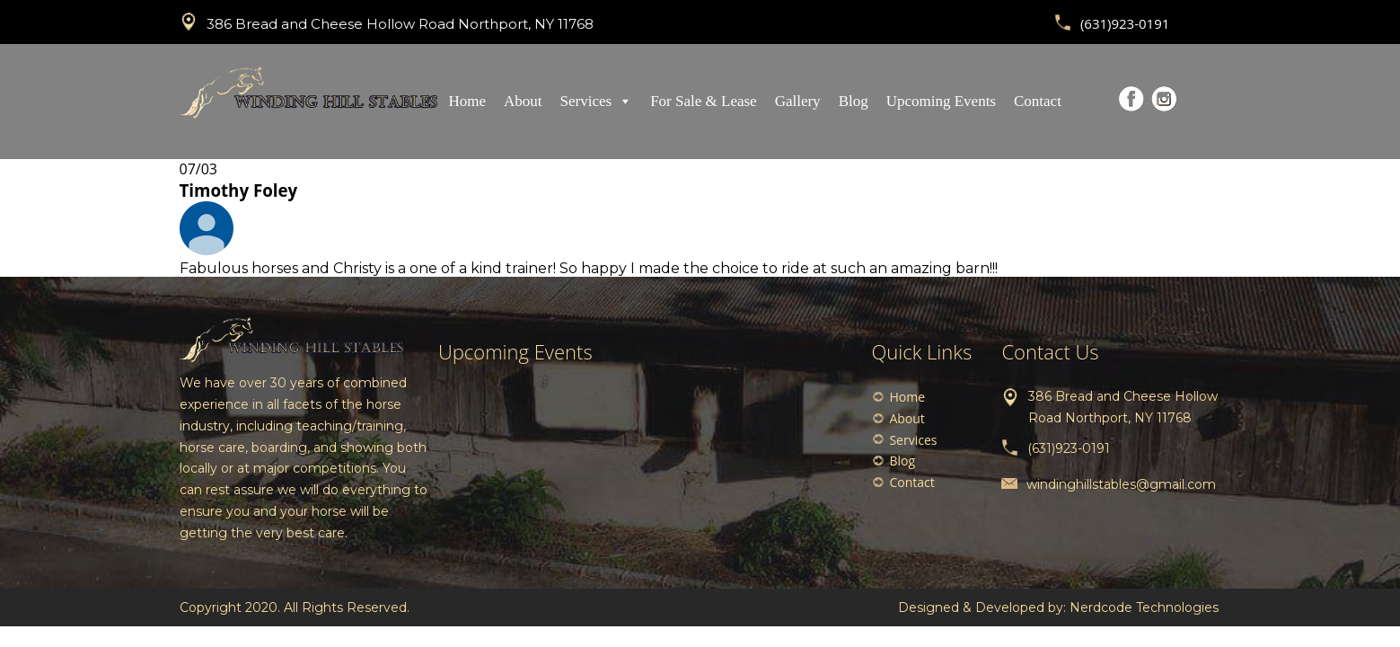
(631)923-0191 (1124, 23)
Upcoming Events (941, 101)
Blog (853, 101)
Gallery (798, 101)
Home (468, 101)
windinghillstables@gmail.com (1121, 484)
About (523, 101)
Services (596, 101)
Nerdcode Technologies (1144, 607)
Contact (1037, 101)
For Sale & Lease (703, 101)
